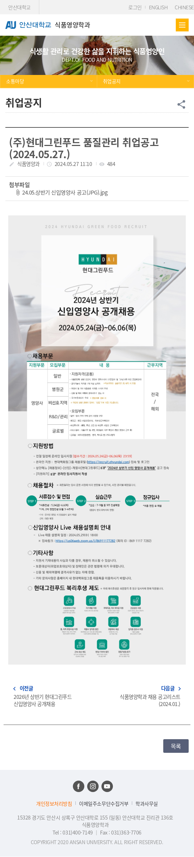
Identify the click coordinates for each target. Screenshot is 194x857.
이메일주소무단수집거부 (103, 803)
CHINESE (184, 7)
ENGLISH (158, 7)
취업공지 (112, 81)
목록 (176, 746)
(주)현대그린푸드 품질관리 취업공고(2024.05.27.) (84, 148)
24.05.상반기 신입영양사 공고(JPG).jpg (65, 192)
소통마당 (15, 81)
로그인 (135, 7)
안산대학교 (19, 7)
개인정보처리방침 (54, 803)
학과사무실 (146, 803)
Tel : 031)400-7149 (73, 832)
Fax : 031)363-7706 (120, 832)
